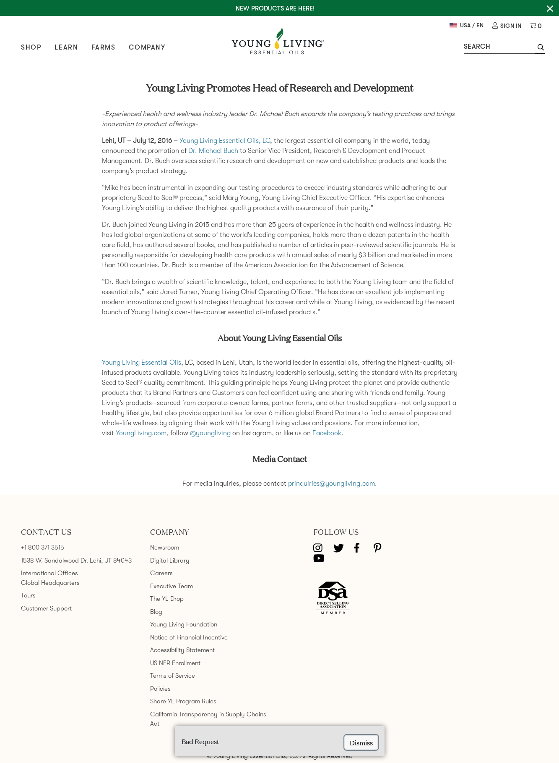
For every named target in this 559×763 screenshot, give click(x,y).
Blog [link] (156, 612)
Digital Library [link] (170, 560)
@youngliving (210, 433)
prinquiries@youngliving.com (331, 483)
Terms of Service (172, 675)
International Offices (49, 573)
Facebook (326, 433)
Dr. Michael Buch (213, 151)
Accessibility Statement (182, 650)
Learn (66, 47)
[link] (507, 26)
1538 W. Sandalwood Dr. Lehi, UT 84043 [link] (76, 560)
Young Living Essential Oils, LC (224, 141)
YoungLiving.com (141, 433)
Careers (161, 573)
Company (147, 47)
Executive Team (171, 586)
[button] (540, 48)
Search (477, 46)
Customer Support (46, 608)
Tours (28, 595)
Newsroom (164, 547)
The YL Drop (167, 599)
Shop (31, 47)
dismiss (361, 742)
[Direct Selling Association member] (333, 598)
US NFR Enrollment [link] (175, 663)
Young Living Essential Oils (141, 362)
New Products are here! (275, 8)
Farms (103, 47)
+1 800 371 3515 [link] (42, 547)
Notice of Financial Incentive (189, 637)
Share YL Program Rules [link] (183, 701)
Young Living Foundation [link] (183, 624)
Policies (160, 688)
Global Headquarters (50, 583)
